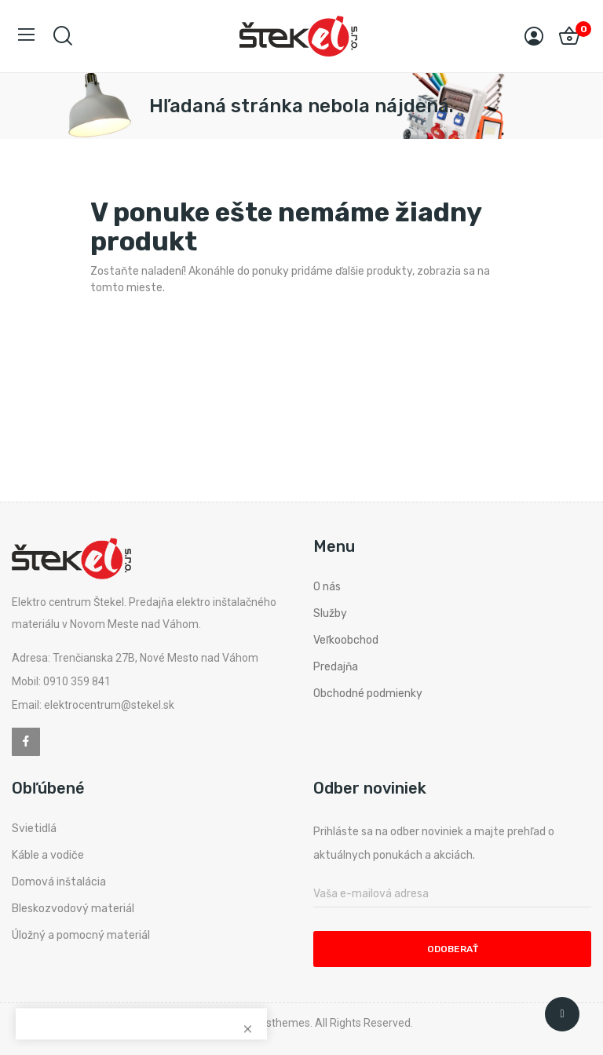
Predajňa (335, 667)
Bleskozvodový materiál (73, 908)
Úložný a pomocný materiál (81, 935)
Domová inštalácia (59, 882)
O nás (327, 586)
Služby (330, 613)
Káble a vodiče (48, 855)
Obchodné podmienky (367, 693)
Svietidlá (34, 828)
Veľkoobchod (345, 640)
